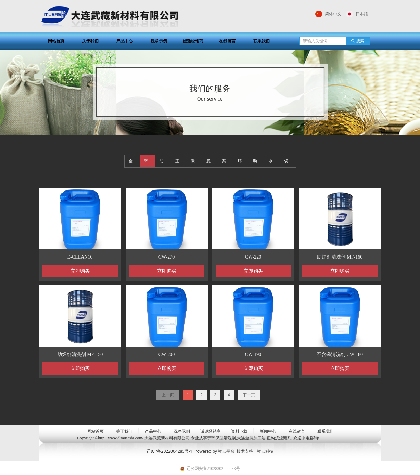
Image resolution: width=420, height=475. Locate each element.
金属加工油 (134, 161)
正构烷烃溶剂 (181, 161)
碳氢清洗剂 (196, 161)
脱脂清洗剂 (212, 161)
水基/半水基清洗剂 (274, 161)
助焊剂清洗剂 (258, 161)
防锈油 (165, 161)
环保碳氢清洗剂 (243, 161)
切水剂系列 (289, 161)
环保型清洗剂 (149, 161)
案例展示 (227, 161)
